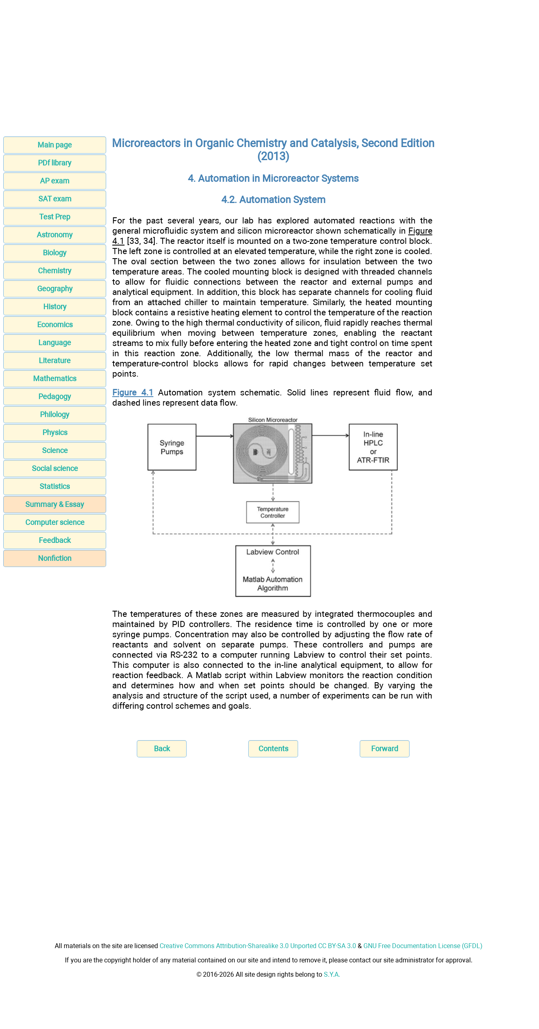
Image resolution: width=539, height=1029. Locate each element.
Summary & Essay (54, 504)
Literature (55, 360)
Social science (55, 468)
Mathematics (54, 378)
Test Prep (54, 216)
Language (54, 342)
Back (162, 748)
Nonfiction (54, 558)
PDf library (54, 162)
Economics (55, 324)
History (55, 306)
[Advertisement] (269, 70)
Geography (55, 288)
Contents (273, 748)
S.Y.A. (332, 974)
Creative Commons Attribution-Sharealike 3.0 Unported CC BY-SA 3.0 (258, 946)
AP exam (54, 180)
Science (55, 450)
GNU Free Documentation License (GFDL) (423, 946)
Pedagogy (54, 396)
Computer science (55, 522)
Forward (384, 748)
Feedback (55, 540)
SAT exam (54, 198)
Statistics (55, 486)
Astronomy (55, 234)
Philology (54, 414)
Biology (55, 252)
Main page (55, 145)
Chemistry (54, 270)
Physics (54, 432)
